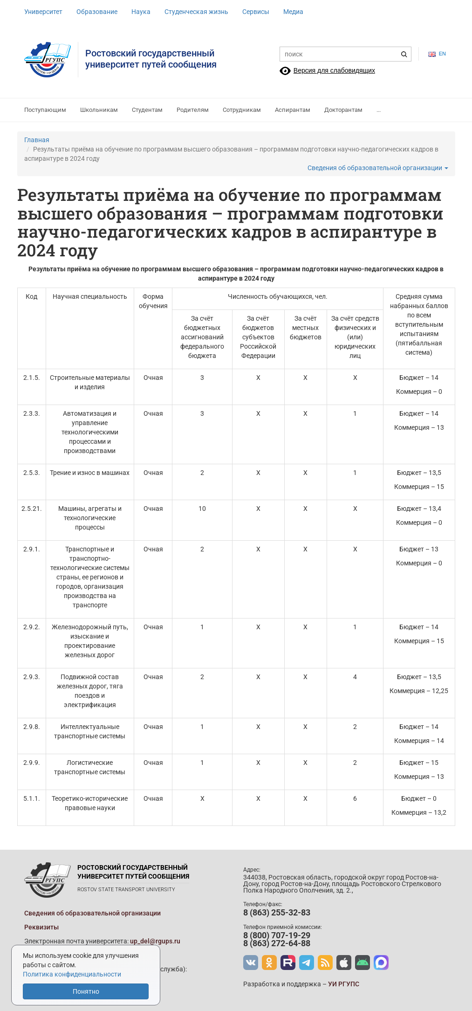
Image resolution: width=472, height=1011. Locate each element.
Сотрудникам (242, 109)
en (437, 54)
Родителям (193, 109)
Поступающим (45, 109)
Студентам (147, 109)
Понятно (86, 991)
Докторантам (343, 109)
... (378, 109)
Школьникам (99, 109)
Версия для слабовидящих (334, 70)
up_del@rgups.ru (155, 941)
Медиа (293, 11)
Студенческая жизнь (196, 11)
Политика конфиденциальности (72, 974)
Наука (140, 11)
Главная (36, 140)
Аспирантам (292, 109)
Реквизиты (41, 927)
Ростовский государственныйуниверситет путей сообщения (151, 59)
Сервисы (255, 11)
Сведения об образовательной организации (378, 168)
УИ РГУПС (343, 984)
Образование (96, 11)
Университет (43, 11)
